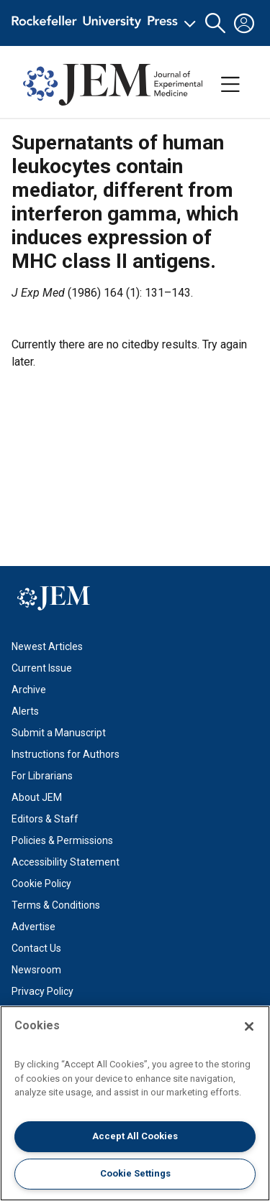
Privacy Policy (42, 991)
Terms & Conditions (56, 905)
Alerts (25, 711)
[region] (135, 1103)
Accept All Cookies (135, 1136)
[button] (215, 23)
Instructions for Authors (66, 754)
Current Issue (42, 668)
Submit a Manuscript (59, 732)
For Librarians (42, 776)
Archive (29, 689)
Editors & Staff (45, 819)
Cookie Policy (41, 883)
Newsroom (36, 969)
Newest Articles (47, 646)
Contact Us (36, 948)
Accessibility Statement (66, 862)
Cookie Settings (135, 1173)
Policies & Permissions (62, 840)
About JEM (37, 797)
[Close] (249, 1026)
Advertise (33, 926)
